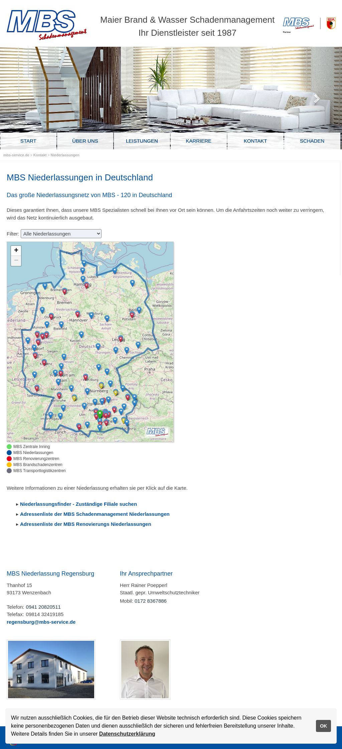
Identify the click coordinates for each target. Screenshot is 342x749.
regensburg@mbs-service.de (41, 622)
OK (323, 726)
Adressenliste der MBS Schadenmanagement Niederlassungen (95, 514)
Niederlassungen (65, 155)
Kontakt (40, 155)
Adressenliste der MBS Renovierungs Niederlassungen (85, 524)
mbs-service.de (16, 155)
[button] (110, 384)
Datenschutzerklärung (127, 734)
